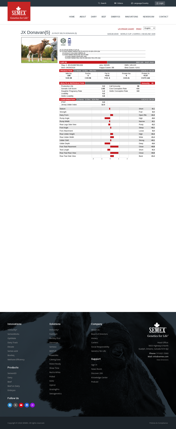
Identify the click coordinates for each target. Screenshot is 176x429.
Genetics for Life (98, 351)
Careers (94, 342)
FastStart (53, 334)
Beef (104, 14)
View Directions (162, 360)
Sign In (94, 364)
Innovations (131, 14)
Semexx (52, 346)
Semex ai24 (13, 351)
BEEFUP (52, 351)
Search (102, 3)
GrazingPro (54, 389)
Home (72, 14)
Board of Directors (99, 334)
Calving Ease (55, 359)
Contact (163, 14)
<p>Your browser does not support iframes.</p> (88, 161)
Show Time (54, 368)
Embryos (115, 14)
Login (159, 3)
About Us (95, 329)
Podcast (94, 381)
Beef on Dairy (14, 386)
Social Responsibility (100, 346)
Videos (118, 3)
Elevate (11, 346)
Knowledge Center (99, 377)
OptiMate (12, 338)
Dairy (94, 14)
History (94, 338)
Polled (52, 376)
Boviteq (11, 355)
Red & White (54, 372)
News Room (96, 369)
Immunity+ (12, 329)
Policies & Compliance (158, 423)
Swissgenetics (55, 393)
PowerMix (53, 355)
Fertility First (54, 338)
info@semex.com (160, 356)
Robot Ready (55, 363)
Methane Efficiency (16, 359)
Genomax (53, 342)
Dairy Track (13, 342)
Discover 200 (97, 373)
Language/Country (139, 3)
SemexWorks (13, 334)
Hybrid (52, 385)
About (83, 14)
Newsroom (148, 14)
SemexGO (12, 373)
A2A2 (51, 380)
